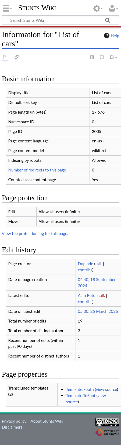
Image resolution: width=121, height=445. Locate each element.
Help (111, 35)
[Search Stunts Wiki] (60, 20)
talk (98, 263)
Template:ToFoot (80, 395)
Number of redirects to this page (37, 169)
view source (106, 389)
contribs (85, 269)
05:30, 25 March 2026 (98, 311)
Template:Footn (80, 389)
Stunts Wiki (37, 8)
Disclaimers (12, 427)
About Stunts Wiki (46, 421)
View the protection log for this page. (35, 233)
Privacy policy (14, 421)
